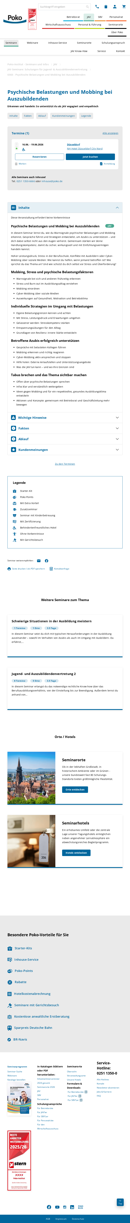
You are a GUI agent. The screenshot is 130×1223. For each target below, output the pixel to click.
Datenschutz (78, 1218)
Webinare (32, 42)
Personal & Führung (89, 24)
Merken (20, 163)
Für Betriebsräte (45, 1108)
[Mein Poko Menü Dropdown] (114, 6)
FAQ (99, 1095)
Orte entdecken (75, 789)
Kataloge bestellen (16, 1079)
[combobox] (64, 6)
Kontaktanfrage (59, 568)
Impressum (61, 1218)
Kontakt (120, 51)
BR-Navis (17, 1039)
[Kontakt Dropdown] (97, 6)
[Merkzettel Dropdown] (106, 6)
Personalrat (116, 17)
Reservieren (39, 156)
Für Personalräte (45, 1120)
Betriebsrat (73, 17)
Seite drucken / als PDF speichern (26, 568)
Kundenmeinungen (63, 115)
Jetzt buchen (90, 156)
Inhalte (13, 115)
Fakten (28, 115)
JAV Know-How (79, 51)
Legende (86, 115)
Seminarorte (116, 24)
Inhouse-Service (57, 42)
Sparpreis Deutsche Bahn (29, 1028)
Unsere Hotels (74, 1079)
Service (102, 51)
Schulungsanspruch (113, 42)
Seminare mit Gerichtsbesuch (33, 1005)
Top (120, 1202)
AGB (48, 1218)
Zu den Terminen (65, 463)
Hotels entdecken (76, 852)
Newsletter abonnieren (108, 1087)
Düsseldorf (73, 144)
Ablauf (42, 115)
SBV (100, 17)
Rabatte (16, 982)
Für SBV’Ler (42, 1116)
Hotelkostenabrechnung (28, 994)
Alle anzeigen (110, 133)
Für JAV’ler (42, 1112)
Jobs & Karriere (104, 1091)
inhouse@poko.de (52, 181)
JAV (89, 17)
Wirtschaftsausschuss (58, 24)
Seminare (11, 42)
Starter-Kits (19, 948)
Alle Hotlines (103, 1079)
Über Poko (117, 32)
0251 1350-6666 (26, 181)
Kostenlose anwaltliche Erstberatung (38, 1016)
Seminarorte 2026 (46, 1087)
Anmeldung (107, 163)
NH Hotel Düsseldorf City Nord (85, 148)
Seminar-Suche (14, 1071)
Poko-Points (20, 971)
